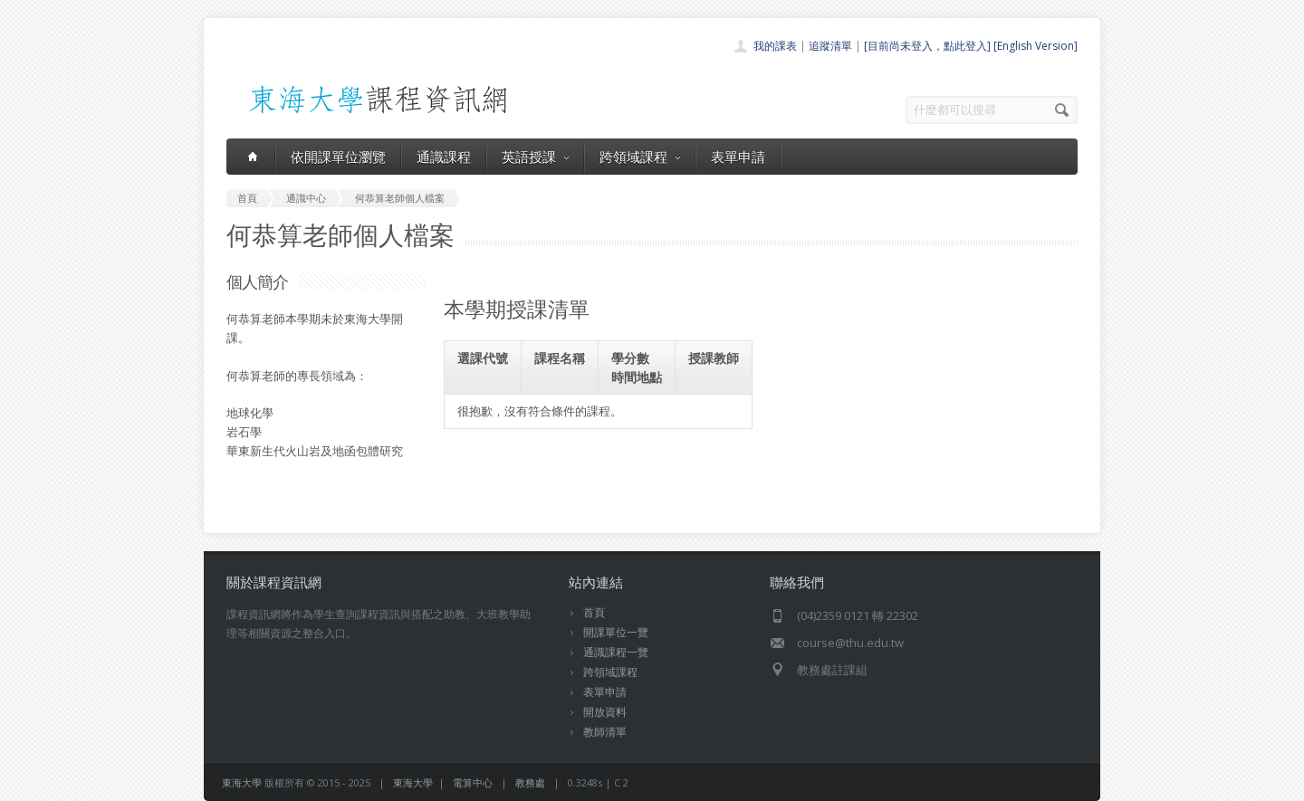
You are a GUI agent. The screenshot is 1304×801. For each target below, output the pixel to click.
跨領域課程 (639, 157)
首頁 (594, 612)
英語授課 (535, 157)
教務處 (530, 782)
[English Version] (1035, 45)
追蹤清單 (830, 45)
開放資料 (605, 712)
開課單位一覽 (615, 632)
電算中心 (473, 782)
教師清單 (605, 731)
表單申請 (738, 157)
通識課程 (444, 157)
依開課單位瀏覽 (338, 157)
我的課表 (775, 45)
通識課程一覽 (615, 652)
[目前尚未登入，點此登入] (927, 45)
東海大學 (242, 782)
